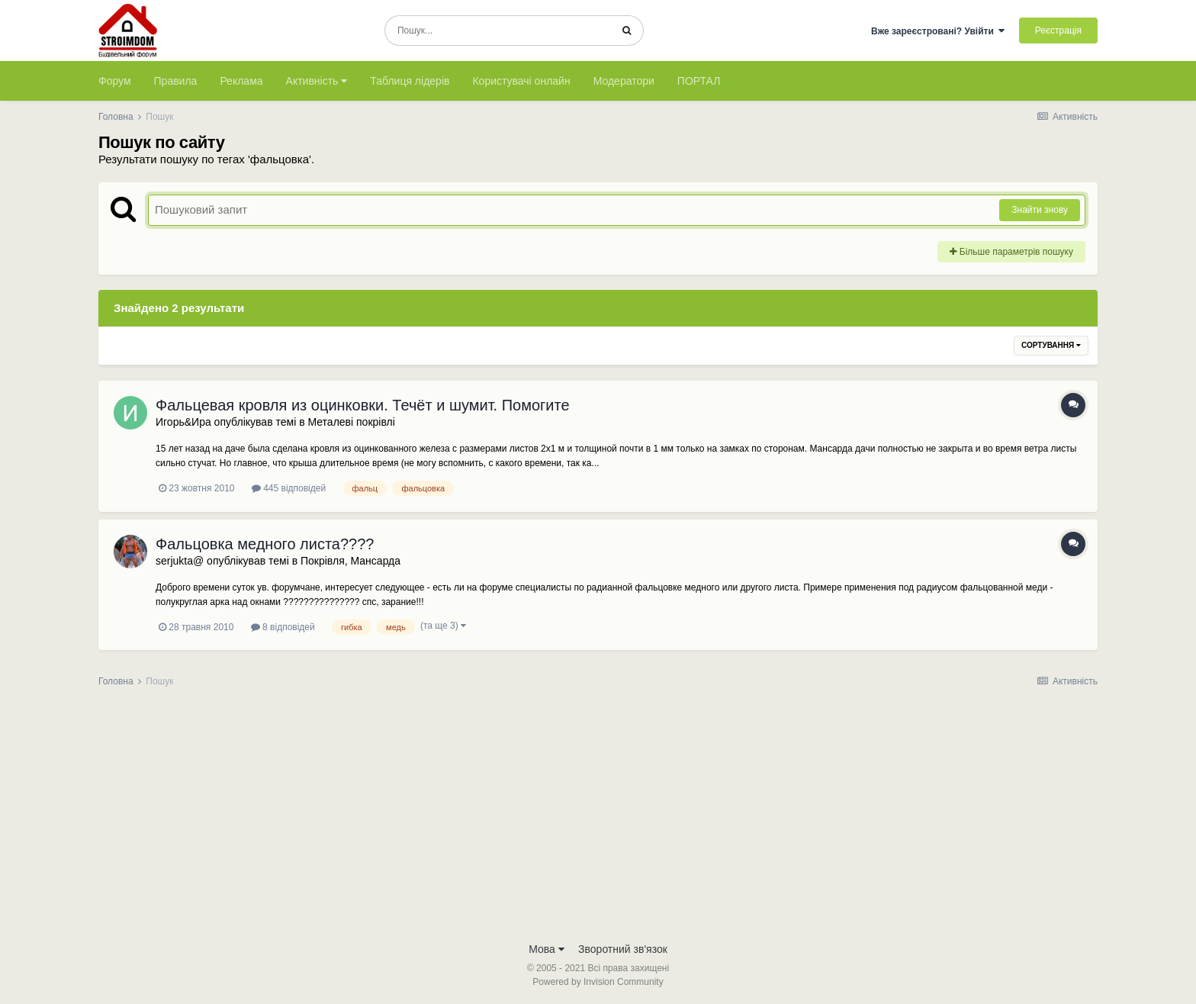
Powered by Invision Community (597, 982)
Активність (317, 81)
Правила (176, 81)
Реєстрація (1058, 30)
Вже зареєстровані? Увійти (938, 31)
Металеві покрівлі (350, 422)
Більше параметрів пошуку (1011, 251)
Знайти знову (1039, 209)
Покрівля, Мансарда (350, 561)
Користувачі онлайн (521, 81)
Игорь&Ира (183, 422)
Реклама (241, 81)
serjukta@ (180, 561)
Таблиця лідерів (409, 81)
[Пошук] (497, 30)
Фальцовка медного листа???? (265, 544)
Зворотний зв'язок (622, 949)
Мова (546, 949)
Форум (114, 81)
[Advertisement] (598, 819)
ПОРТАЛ (699, 81)
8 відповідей (283, 627)
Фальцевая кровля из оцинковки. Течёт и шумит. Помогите (363, 405)
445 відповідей (289, 488)
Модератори (623, 81)
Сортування (1051, 345)
